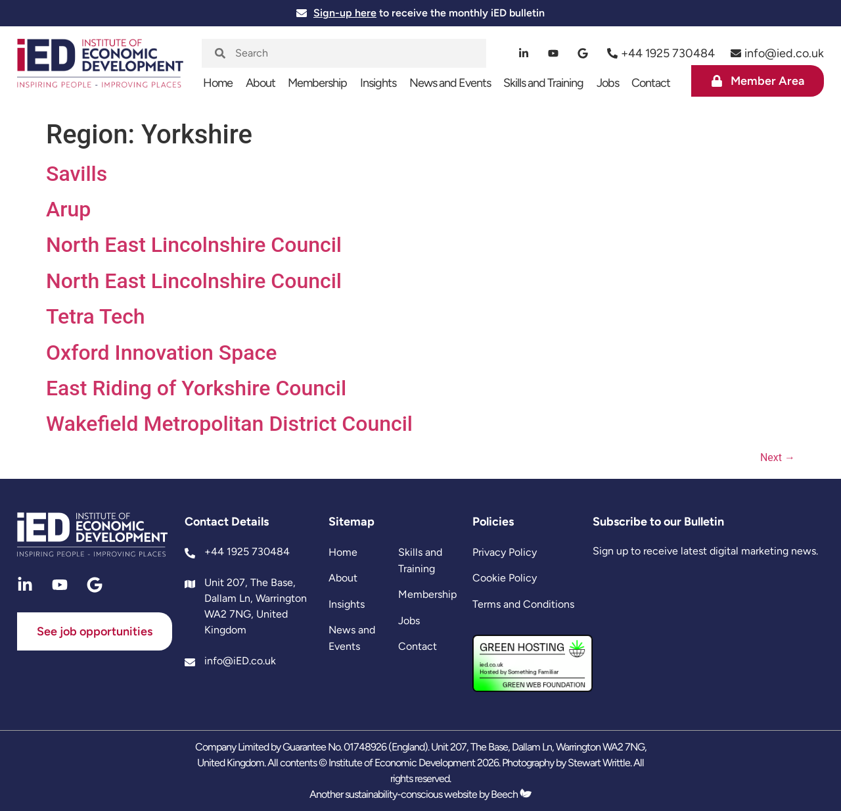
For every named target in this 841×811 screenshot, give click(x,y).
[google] (583, 53)
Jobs (608, 83)
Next (777, 457)
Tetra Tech (95, 316)
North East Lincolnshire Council (194, 244)
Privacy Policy (504, 552)
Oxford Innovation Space (161, 352)
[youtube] (553, 53)
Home (218, 83)
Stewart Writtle (599, 762)
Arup (68, 209)
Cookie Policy (504, 578)
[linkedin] (524, 53)
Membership (317, 83)
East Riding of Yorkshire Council (196, 388)
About (260, 83)
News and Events (450, 83)
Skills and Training (543, 83)
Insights (378, 83)
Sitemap (352, 521)
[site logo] (100, 70)
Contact (650, 83)
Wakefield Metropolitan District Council (229, 423)
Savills (76, 173)
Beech (511, 794)
